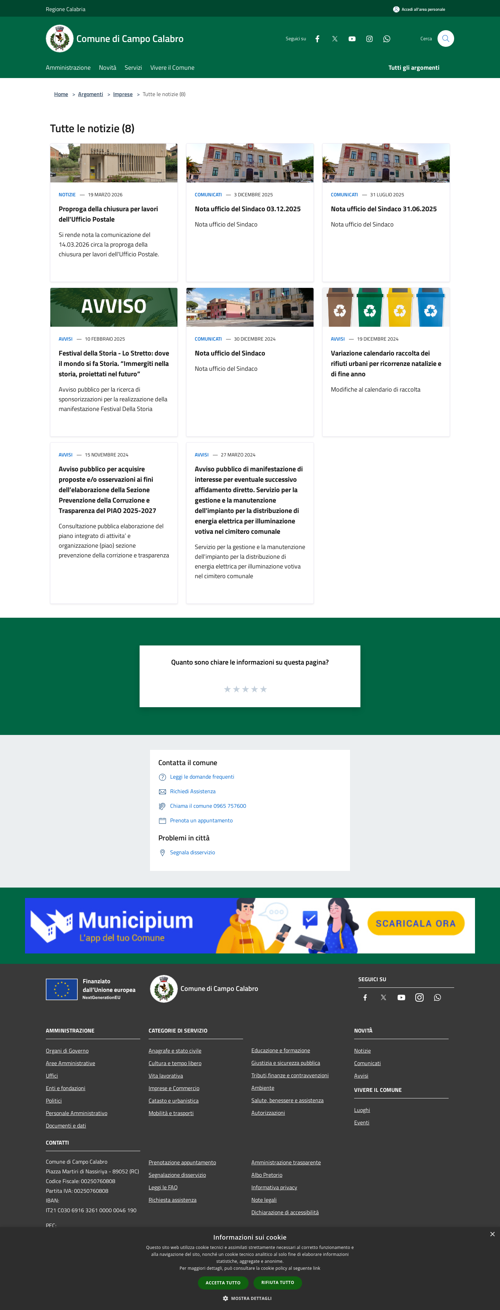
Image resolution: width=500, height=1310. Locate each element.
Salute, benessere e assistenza (287, 1100)
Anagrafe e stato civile (175, 1050)
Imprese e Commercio (174, 1088)
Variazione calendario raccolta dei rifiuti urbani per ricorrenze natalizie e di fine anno (386, 363)
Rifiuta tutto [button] (277, 1282)
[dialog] (250, 1268)
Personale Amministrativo (76, 1113)
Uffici (52, 1075)
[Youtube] (349, 38)
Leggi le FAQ (163, 1187)
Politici (54, 1100)
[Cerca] (446, 38)
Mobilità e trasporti (171, 1113)
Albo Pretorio (266, 1175)
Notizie (67, 194)
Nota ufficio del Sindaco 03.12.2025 (248, 208)
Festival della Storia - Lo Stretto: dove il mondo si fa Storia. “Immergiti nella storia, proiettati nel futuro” (114, 363)
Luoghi (362, 1110)
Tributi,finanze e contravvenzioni (290, 1075)
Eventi (361, 1122)
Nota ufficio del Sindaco (230, 353)
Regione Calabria (65, 9)
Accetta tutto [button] (223, 1283)
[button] (250, 1298)
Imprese (123, 94)
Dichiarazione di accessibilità (285, 1212)
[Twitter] (332, 38)
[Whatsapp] (384, 38)
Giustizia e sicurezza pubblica (285, 1063)
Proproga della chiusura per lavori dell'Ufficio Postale (108, 213)
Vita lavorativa (166, 1075)
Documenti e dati (66, 1125)
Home (61, 94)
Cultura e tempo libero (175, 1063)
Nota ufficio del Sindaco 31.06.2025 (384, 208)
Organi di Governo (67, 1050)
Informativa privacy (274, 1187)
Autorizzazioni (268, 1112)
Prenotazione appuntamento (182, 1162)
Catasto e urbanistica (174, 1100)
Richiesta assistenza (173, 1200)
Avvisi (66, 338)
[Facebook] (315, 38)
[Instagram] (367, 38)
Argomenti (90, 94)
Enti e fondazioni (65, 1088)
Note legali (264, 1200)
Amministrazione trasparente (286, 1162)
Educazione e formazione (280, 1050)
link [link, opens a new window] (316, 1268)
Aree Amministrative (70, 1063)
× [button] (492, 1234)
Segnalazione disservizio (177, 1175)
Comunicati (208, 194)
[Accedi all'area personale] (419, 9)
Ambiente (262, 1088)
